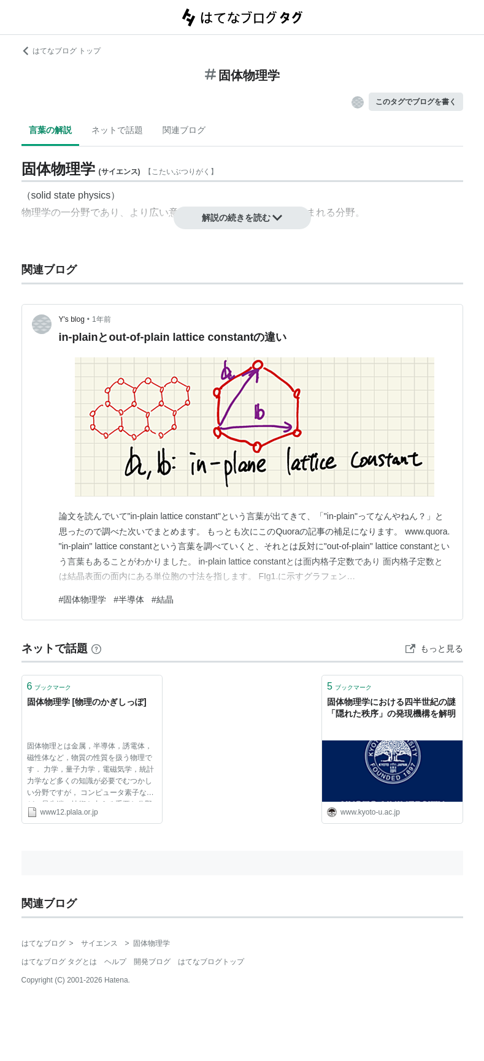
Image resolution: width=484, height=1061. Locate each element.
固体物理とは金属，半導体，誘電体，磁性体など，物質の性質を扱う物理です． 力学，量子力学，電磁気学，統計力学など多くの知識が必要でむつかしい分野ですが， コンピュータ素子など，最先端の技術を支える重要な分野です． (90, 772)
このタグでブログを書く (415, 101)
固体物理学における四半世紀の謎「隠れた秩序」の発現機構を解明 (391, 708)
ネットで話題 (117, 130)
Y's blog (72, 319)
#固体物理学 (83, 599)
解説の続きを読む (242, 217)
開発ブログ (152, 961)
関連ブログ (184, 130)
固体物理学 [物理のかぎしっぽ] (87, 702)
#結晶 (163, 599)
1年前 (101, 319)
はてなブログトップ (211, 961)
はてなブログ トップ (61, 51)
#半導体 (128, 599)
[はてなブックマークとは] (96, 648)
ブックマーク (49, 686)
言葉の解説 (50, 130)
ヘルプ (115, 961)
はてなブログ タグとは (59, 961)
